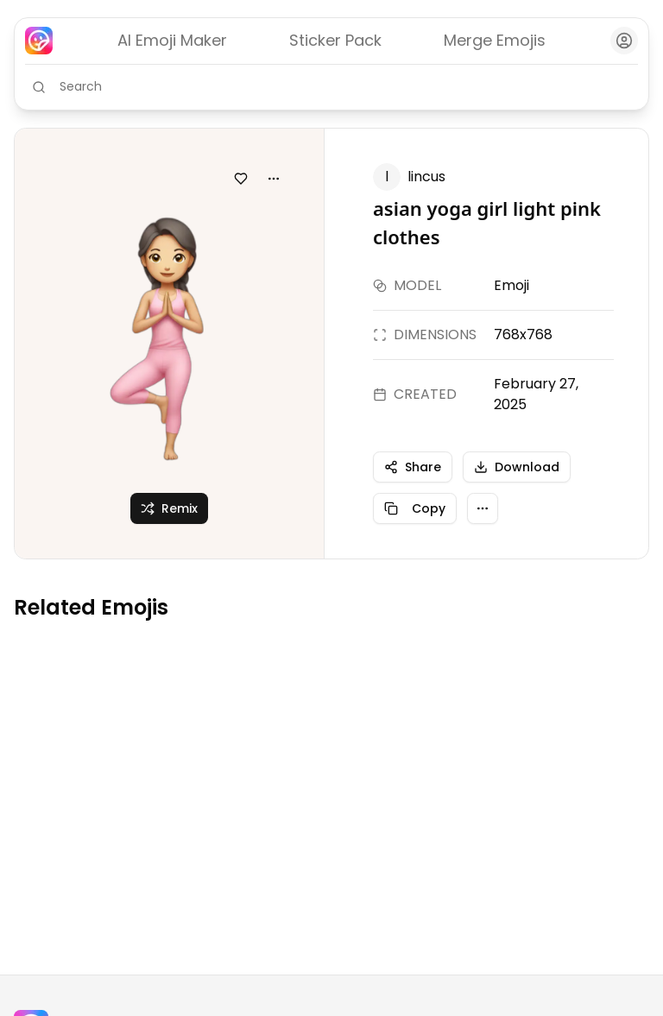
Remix (169, 508)
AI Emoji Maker (172, 40)
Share (412, 467)
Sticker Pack (335, 40)
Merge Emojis (495, 40)
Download (516, 467)
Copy (414, 508)
